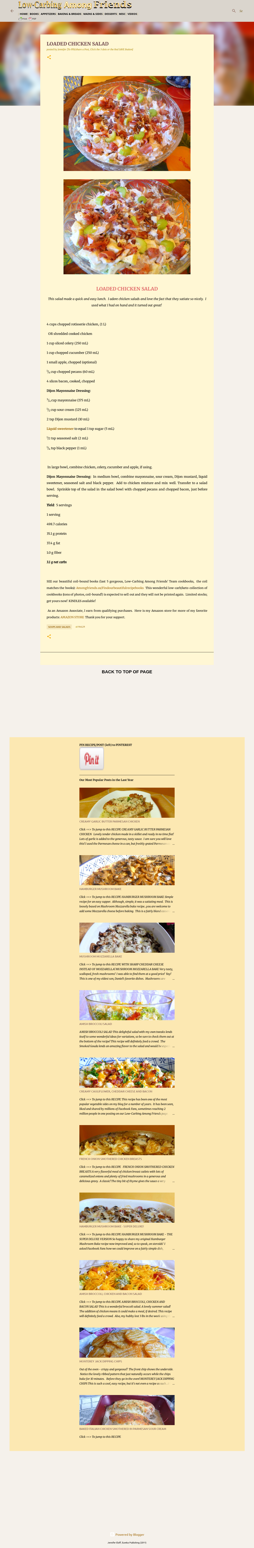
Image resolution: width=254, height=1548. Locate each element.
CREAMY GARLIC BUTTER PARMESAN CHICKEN (109, 821)
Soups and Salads (59, 627)
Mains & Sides (93, 14)
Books (34, 14)
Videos (132, 14)
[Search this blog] (223, 11)
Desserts (111, 14)
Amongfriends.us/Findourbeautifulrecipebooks (110, 588)
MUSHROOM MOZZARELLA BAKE (100, 956)
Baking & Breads (69, 14)
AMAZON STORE (72, 617)
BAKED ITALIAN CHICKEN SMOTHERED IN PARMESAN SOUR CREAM (122, 1429)
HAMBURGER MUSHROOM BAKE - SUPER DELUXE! (111, 1226)
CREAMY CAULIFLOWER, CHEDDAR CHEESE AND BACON (115, 1091)
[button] (49, 57)
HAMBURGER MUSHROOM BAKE (100, 889)
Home (24, 14)
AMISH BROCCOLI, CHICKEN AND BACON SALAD (110, 1294)
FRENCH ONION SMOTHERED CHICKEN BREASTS (110, 1159)
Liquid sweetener (60, 429)
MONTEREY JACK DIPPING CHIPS (100, 1361)
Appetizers (48, 14)
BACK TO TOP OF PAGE (127, 671)
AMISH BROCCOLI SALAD (95, 1024)
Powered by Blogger (127, 1534)
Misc (122, 14)
